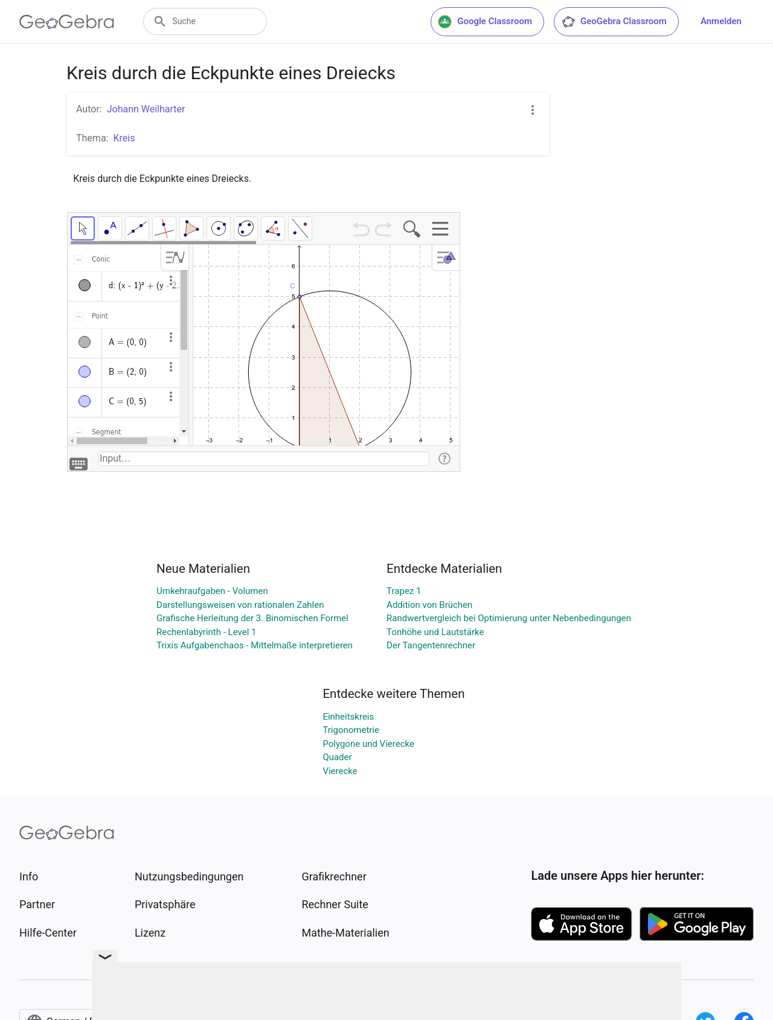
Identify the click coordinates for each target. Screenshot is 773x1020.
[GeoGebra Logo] (66, 22)
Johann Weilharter (146, 109)
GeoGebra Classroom (614, 22)
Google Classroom (485, 22)
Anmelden (721, 21)
